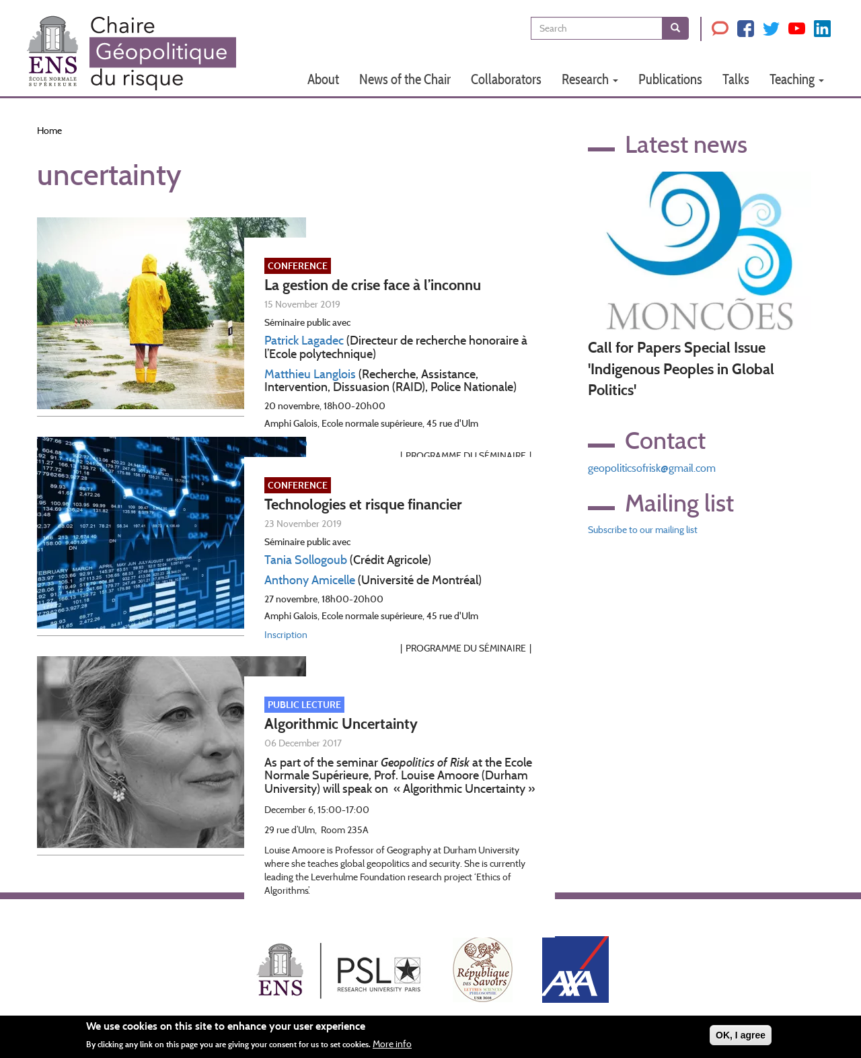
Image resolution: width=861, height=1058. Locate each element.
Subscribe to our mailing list (643, 530)
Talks (735, 79)
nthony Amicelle (313, 580)
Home (49, 131)
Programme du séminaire (466, 648)
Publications (670, 79)
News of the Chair (405, 79)
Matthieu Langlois (310, 374)
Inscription (285, 635)
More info (392, 1049)
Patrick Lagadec (304, 340)
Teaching (797, 79)
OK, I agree (740, 1039)
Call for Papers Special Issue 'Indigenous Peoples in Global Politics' (681, 369)
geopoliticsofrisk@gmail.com (652, 468)
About (323, 79)
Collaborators (506, 79)
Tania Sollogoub (305, 560)
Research (590, 79)
